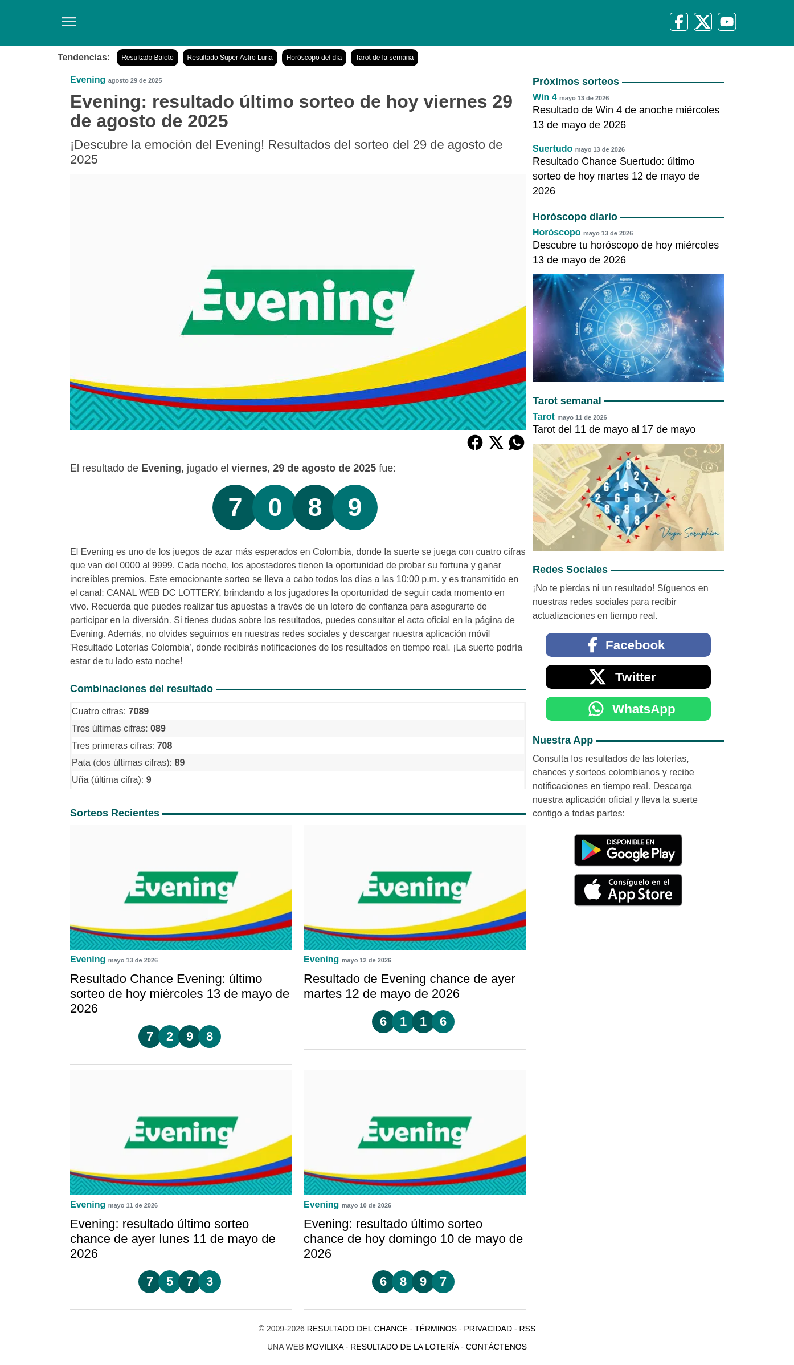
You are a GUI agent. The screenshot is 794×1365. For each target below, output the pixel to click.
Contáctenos (496, 1346)
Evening (87, 79)
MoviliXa (324, 1346)
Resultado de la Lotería (404, 1346)
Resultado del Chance (357, 1328)
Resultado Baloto (147, 58)
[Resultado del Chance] (220, 22)
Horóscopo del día (314, 58)
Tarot (544, 416)
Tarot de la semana (384, 58)
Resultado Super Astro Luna (230, 58)
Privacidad (488, 1328)
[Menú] (66, 17)
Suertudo (552, 148)
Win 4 (545, 97)
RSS (527, 1328)
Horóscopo (556, 232)
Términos (436, 1328)
